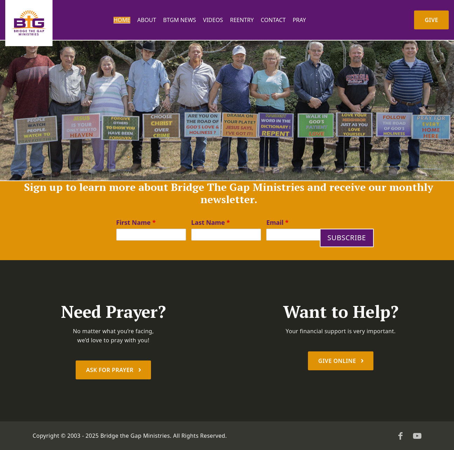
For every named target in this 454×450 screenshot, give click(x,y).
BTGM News (179, 20)
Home (122, 20)
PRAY (299, 20)
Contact (273, 20)
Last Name (210, 222)
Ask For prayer (110, 370)
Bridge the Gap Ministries (135, 436)
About (146, 20)
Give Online (338, 361)
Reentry (242, 20)
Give (431, 20)
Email (277, 222)
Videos (213, 20)
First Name (136, 222)
